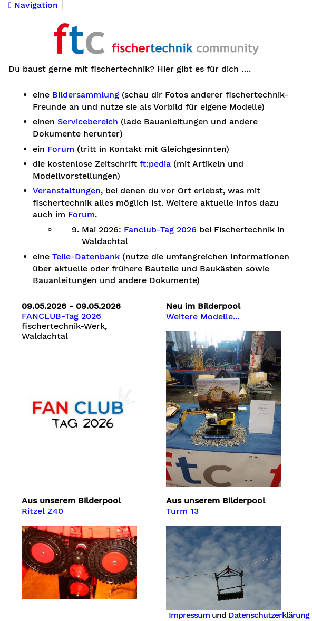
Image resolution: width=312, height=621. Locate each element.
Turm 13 (182, 511)
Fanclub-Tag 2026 (160, 230)
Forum (60, 149)
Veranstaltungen (67, 191)
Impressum (189, 615)
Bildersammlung (85, 95)
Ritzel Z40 (42, 511)
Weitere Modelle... (202, 317)
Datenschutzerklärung (268, 615)
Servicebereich (87, 122)
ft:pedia (155, 164)
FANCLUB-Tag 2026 (61, 316)
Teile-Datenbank (86, 256)
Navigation (33, 5)
